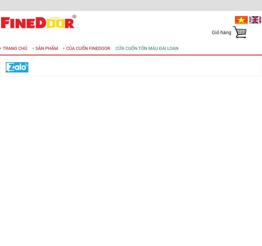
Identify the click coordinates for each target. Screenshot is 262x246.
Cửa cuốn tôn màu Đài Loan (147, 48)
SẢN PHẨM (46, 48)
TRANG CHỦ (15, 48)
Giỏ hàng (221, 32)
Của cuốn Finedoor (88, 48)
